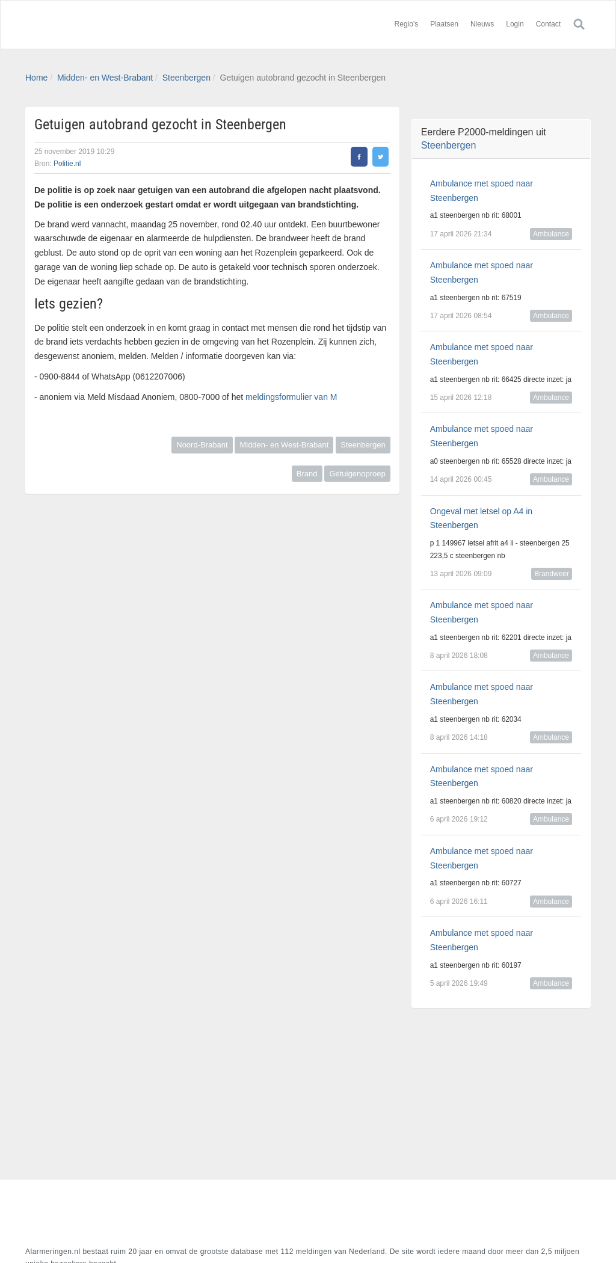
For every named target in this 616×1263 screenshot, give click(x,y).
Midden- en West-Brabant (105, 77)
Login (514, 24)
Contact (548, 24)
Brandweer (551, 574)
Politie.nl (67, 163)
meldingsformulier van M (291, 397)
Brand (307, 473)
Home (36, 77)
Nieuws (482, 24)
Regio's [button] (407, 24)
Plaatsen (444, 24)
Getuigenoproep (357, 473)
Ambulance (551, 234)
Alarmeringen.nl (97, 25)
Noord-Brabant (201, 444)
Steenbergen (186, 77)
